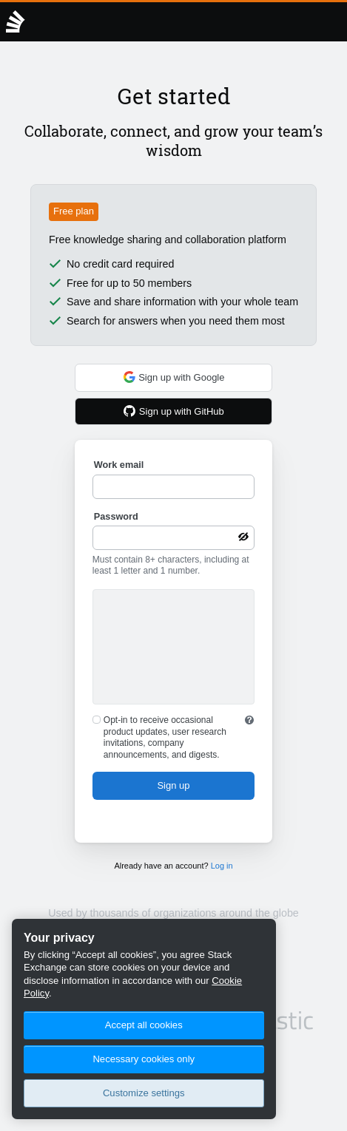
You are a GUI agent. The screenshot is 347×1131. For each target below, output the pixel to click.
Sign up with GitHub (173, 411)
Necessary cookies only (143, 1058)
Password (116, 517)
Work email (119, 465)
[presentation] (174, 649)
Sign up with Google (174, 377)
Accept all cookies (144, 1024)
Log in (222, 865)
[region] (144, 1019)
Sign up (173, 785)
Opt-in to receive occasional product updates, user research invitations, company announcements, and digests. (165, 737)
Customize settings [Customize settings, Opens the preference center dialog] (144, 1092)
